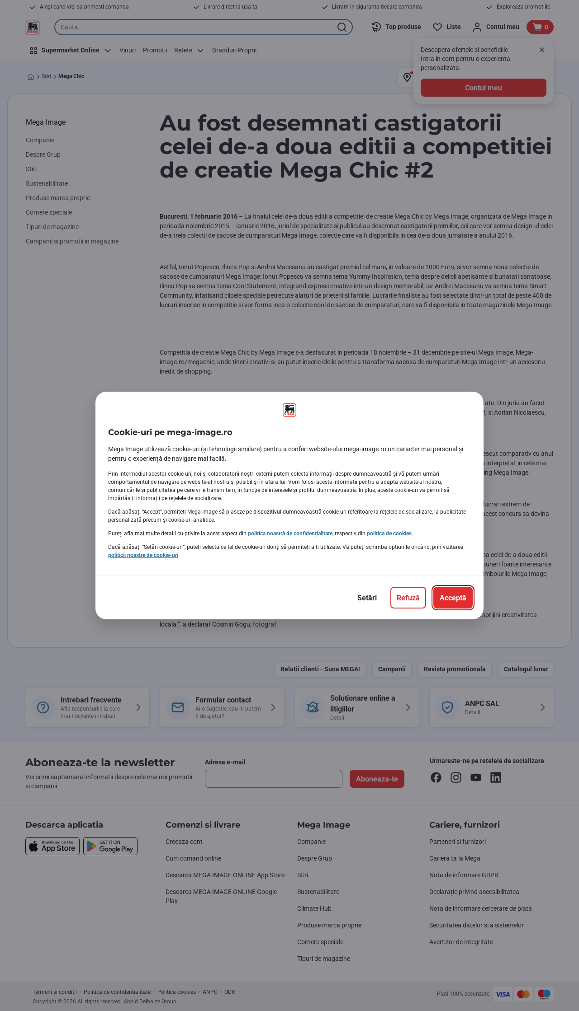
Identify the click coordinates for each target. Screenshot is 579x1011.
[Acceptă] (453, 597)
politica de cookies (389, 533)
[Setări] (367, 597)
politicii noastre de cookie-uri (143, 555)
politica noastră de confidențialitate (290, 533)
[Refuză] (408, 597)
